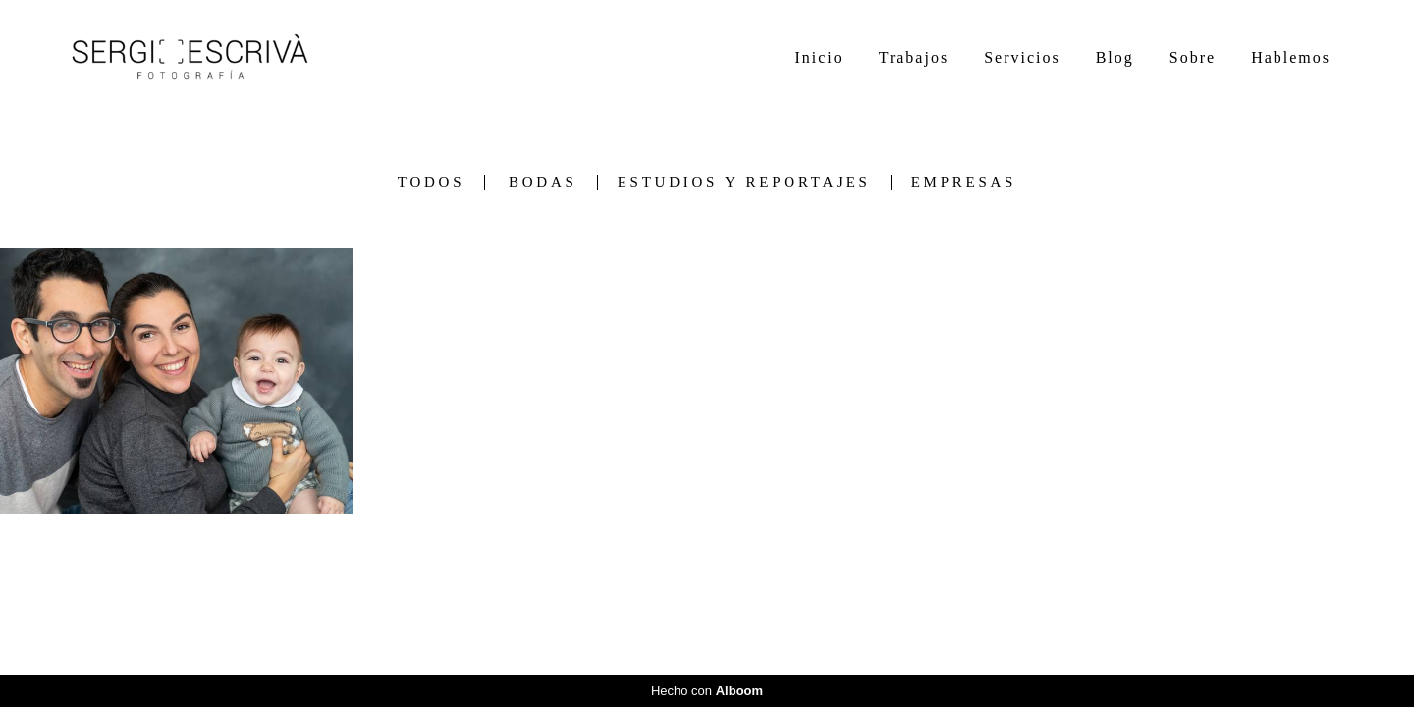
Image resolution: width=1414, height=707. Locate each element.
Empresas (964, 182)
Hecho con (707, 690)
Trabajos (914, 57)
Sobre (1192, 57)
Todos (431, 182)
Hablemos (1291, 57)
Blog (1115, 57)
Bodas (543, 182)
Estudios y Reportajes (744, 182)
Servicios (1022, 57)
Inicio (818, 57)
